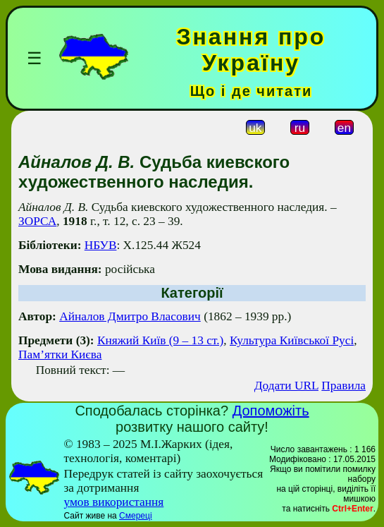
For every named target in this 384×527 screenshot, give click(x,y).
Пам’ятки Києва (59, 354)
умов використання (113, 502)
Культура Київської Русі (292, 340)
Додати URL (286, 385)
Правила (343, 385)
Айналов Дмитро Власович (130, 316)
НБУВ (101, 245)
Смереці (135, 516)
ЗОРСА (37, 221)
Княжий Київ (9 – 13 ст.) (160, 340)
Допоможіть (271, 410)
